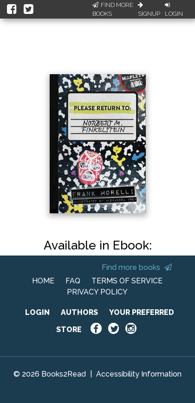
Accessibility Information (139, 374)
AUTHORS (79, 312)
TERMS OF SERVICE (126, 280)
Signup (149, 10)
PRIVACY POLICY (97, 292)
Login (174, 10)
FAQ (72, 280)
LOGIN (37, 312)
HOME (43, 280)
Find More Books (112, 9)
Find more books (137, 267)
